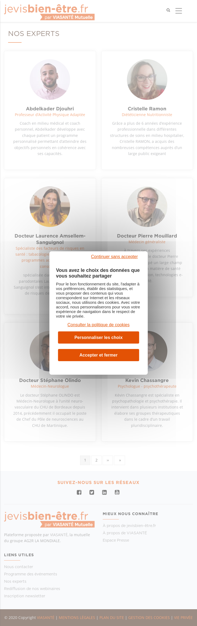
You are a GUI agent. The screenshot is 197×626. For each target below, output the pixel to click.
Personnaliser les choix (98, 337)
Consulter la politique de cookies (98, 324)
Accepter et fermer (98, 355)
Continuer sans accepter (114, 256)
